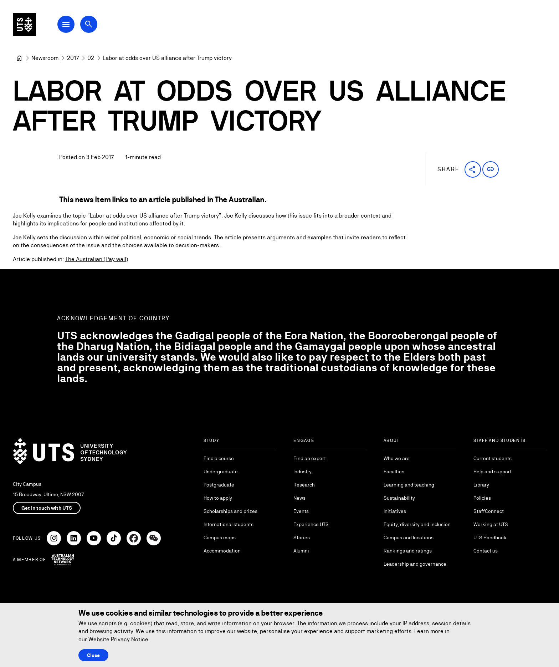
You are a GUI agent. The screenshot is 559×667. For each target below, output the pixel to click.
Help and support (492, 471)
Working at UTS (490, 524)
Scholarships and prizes (230, 511)
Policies (482, 498)
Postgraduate (219, 485)
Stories (301, 537)
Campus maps (220, 537)
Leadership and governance (415, 564)
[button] (472, 169)
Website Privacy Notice (118, 639)
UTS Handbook (490, 537)
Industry (302, 471)
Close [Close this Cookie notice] (93, 655)
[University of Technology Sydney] (19, 58)
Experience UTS (311, 524)
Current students (492, 458)
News (299, 498)
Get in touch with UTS (46, 508)
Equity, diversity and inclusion (417, 524)
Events (301, 511)
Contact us (485, 551)
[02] (90, 58)
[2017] (73, 58)
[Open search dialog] (95, 25)
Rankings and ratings (408, 551)
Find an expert (309, 458)
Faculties (394, 471)
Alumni (301, 551)
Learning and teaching (409, 485)
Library (481, 485)
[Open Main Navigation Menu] (72, 25)
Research (304, 485)
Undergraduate (221, 471)
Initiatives (395, 511)
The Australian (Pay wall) (96, 259)
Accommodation (222, 551)
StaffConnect (488, 511)
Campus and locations (409, 537)
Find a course (219, 458)
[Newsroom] (44, 58)
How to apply (218, 498)
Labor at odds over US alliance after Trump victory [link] (167, 58)
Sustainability (399, 498)
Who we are (397, 458)
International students (228, 524)
